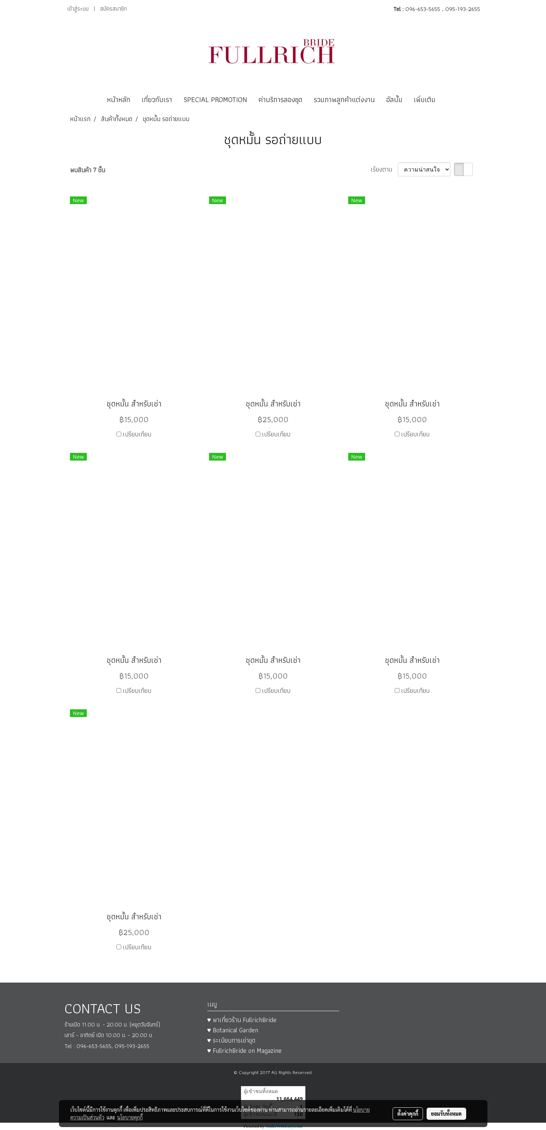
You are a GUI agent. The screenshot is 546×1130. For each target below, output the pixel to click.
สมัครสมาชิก (113, 8)
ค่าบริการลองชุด (280, 99)
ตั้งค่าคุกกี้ (407, 1113)
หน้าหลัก (118, 99)
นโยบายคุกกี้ (130, 1117)
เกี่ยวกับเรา (157, 99)
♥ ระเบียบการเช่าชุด (231, 1040)
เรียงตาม (384, 169)
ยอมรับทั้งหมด (446, 1113)
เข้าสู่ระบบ (78, 8)
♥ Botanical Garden (233, 1030)
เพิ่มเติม (424, 99)
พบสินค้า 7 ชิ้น (87, 170)
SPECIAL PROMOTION (215, 99)
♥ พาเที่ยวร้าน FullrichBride (242, 1019)
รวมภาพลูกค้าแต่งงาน (344, 99)
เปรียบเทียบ (137, 434)
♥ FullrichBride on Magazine (244, 1050)
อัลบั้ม (394, 99)
